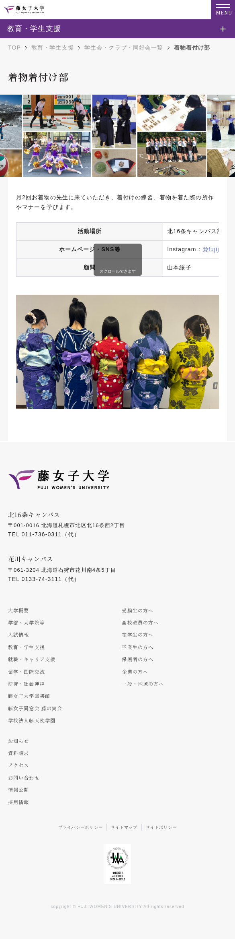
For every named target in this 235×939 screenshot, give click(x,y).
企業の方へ (135, 671)
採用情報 (18, 801)
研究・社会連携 (26, 683)
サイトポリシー (161, 827)
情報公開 (18, 789)
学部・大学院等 (26, 622)
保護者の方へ (137, 659)
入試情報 (18, 634)
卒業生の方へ (137, 646)
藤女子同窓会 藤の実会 (35, 708)
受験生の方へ (137, 610)
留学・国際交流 (26, 671)
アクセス (18, 764)
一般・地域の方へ (143, 683)
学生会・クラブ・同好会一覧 (123, 47)
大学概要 (18, 610)
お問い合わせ (24, 777)
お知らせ (18, 740)
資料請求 (18, 752)
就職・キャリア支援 (31, 659)
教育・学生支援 (52, 47)
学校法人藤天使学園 (31, 720)
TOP (14, 47)
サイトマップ (124, 827)
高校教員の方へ (140, 622)
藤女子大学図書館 (29, 695)
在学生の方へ (137, 634)
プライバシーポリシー (80, 827)
